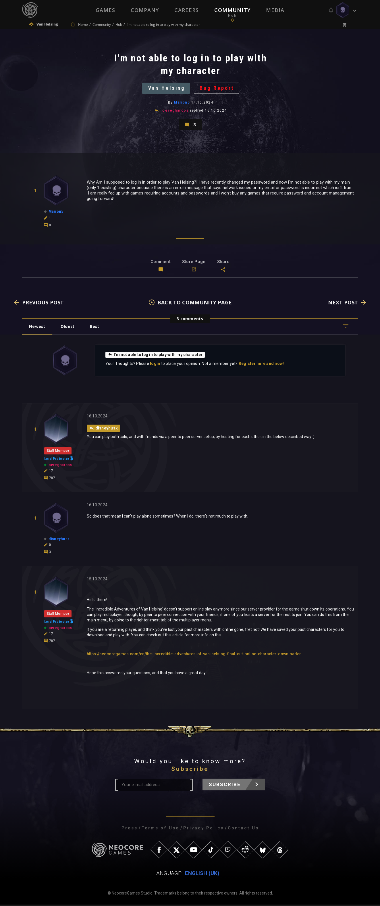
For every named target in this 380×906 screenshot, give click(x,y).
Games (105, 10)
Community (232, 10)
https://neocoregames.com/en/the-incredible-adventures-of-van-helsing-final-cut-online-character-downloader (194, 655)
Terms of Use (160, 829)
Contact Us (243, 829)
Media (275, 10)
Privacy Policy (203, 829)
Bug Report (217, 88)
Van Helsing (166, 88)
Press (129, 829)
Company (145, 10)
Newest (37, 327)
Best (96, 327)
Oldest (68, 327)
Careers (186, 10)
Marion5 (182, 103)
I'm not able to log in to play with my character (156, 356)
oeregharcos (175, 111)
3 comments (190, 320)
